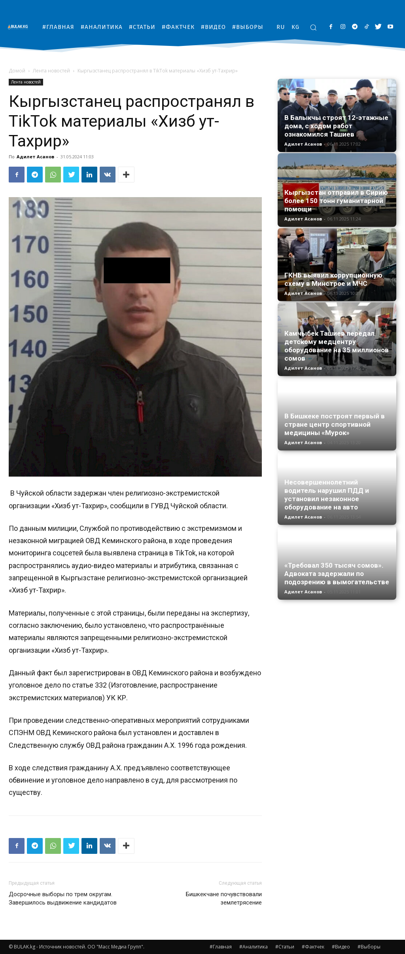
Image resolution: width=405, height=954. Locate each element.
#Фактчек (313, 946)
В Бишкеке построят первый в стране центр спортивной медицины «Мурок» (334, 424)
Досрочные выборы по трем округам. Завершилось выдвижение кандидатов (63, 898)
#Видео (341, 946)
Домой (17, 70)
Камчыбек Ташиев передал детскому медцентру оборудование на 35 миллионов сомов (336, 345)
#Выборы (369, 946)
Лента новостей (51, 70)
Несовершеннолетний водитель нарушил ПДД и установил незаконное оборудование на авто (326, 494)
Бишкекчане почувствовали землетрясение (224, 898)
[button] (313, 27)
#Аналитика (253, 946)
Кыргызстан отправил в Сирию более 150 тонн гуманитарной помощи (336, 200)
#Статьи (284, 946)
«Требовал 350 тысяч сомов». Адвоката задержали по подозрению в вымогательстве (336, 573)
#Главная (221, 946)
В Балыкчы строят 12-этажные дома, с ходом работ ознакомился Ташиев (336, 126)
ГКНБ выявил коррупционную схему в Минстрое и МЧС (333, 279)
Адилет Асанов (35, 157)
